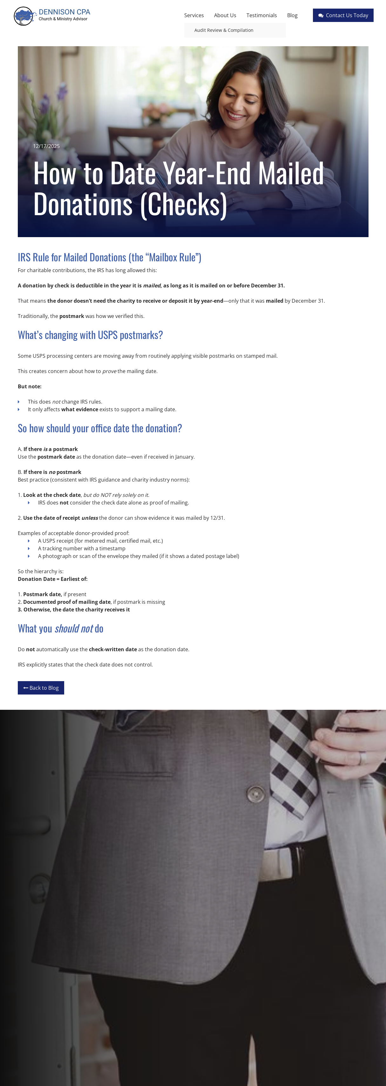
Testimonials (262, 15)
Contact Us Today (343, 15)
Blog (292, 15)
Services (194, 15)
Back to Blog (41, 687)
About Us (225, 15)
